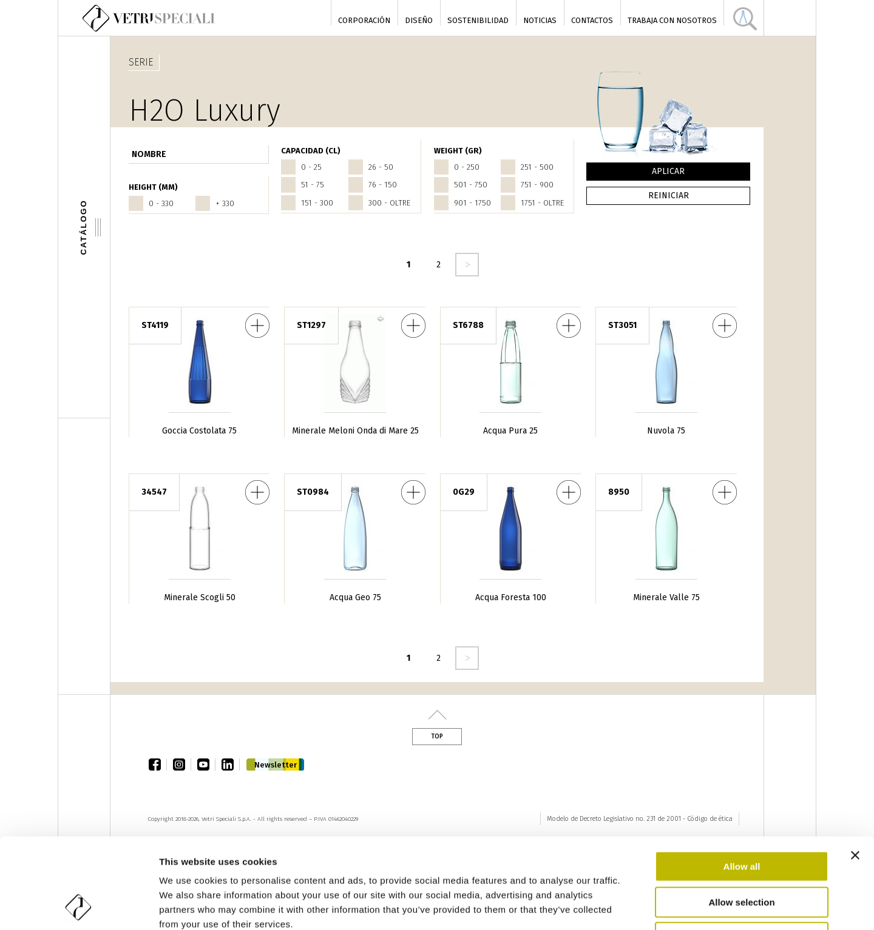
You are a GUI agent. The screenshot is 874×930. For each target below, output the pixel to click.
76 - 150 (382, 184)
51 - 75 (312, 184)
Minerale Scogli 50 (199, 597)
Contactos (592, 20)
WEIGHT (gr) (458, 150)
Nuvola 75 (666, 431)
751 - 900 (537, 184)
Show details (637, 906)
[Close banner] (855, 770)
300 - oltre (389, 202)
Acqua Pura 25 (510, 431)
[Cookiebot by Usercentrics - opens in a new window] (78, 906)
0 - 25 (311, 167)
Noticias (540, 20)
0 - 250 (466, 167)
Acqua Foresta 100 (510, 597)
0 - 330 (161, 203)
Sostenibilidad (478, 20)
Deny (742, 853)
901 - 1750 (472, 202)
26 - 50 (380, 167)
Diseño (419, 20)
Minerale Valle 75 (666, 597)
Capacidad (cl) (310, 150)
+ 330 (224, 203)
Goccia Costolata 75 (199, 431)
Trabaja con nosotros (672, 20)
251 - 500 (537, 167)
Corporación (364, 20)
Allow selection (741, 817)
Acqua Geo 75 (355, 597)
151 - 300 (317, 202)
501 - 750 (470, 184)
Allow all (742, 782)
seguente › (467, 264)
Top (437, 736)
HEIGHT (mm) (153, 187)
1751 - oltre (542, 202)
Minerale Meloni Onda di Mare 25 (355, 431)
